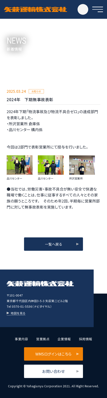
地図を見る (18, 313)
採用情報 (85, 339)
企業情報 (64, 339)
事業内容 (21, 339)
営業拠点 (42, 339)
